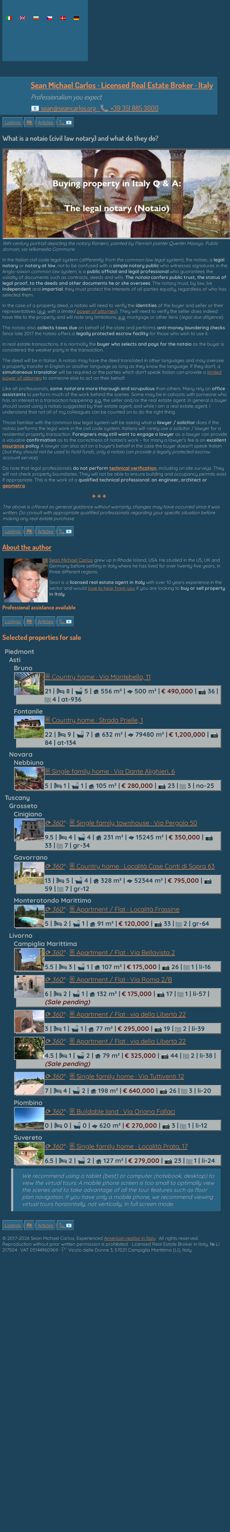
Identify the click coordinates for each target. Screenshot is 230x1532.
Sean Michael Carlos (71, 560)
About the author (27, 546)
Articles (45, 122)
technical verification (133, 468)
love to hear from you (111, 588)
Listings (13, 122)
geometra (13, 486)
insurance (13, 446)
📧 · (95, 108)
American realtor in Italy (130, 1238)
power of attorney (96, 311)
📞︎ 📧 (65, 122)
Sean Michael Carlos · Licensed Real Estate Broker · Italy (122, 85)
